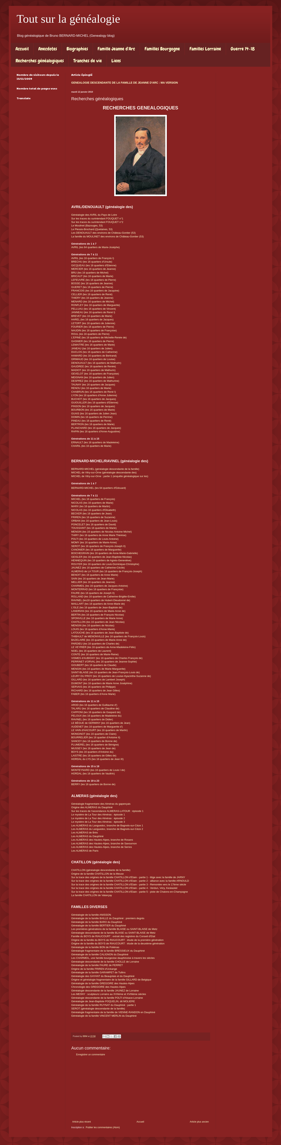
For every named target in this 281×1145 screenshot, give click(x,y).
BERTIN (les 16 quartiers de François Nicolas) (97, 614)
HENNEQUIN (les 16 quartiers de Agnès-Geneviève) (101, 560)
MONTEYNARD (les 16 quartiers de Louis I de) (98, 770)
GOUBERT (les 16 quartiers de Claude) (93, 665)
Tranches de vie (87, 61)
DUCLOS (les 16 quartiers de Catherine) (94, 351)
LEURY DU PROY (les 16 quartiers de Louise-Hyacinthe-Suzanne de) (111, 676)
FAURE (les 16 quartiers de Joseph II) (93, 593)
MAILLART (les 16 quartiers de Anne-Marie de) (98, 603)
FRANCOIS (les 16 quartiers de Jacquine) (95, 290)
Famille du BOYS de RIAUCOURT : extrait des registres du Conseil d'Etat (113, 936)
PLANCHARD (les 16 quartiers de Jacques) (96, 427)
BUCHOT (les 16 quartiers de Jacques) (93, 399)
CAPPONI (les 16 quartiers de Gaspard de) (96, 712)
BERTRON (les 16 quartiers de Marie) (93, 424)
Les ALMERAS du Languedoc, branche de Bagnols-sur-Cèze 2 (107, 829)
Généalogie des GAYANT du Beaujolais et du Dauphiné (103, 976)
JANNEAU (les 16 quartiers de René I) (93, 312)
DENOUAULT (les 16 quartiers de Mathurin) (96, 362)
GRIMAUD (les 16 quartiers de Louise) (93, 359)
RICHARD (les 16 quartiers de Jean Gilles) (95, 690)
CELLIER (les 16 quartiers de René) (91, 294)
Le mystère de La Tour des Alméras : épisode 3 (98, 821)
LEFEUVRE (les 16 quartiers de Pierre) (93, 279)
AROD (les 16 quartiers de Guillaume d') (94, 704)
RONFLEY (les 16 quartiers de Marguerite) (95, 305)
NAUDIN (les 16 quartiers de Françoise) (94, 330)
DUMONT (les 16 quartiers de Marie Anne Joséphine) (101, 683)
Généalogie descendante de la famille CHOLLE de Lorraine (105, 961)
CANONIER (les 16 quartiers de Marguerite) (96, 549)
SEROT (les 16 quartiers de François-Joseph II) (98, 546)
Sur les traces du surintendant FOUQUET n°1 (97, 218)
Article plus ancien (199, 1121)
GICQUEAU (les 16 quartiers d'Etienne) (93, 265)
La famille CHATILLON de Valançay (91, 895)
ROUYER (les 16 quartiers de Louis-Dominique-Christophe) (105, 564)
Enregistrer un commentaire (90, 1054)
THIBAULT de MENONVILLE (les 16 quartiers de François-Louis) (108, 636)
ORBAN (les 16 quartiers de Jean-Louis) (94, 520)
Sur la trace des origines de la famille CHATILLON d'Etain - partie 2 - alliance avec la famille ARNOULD (130, 880)
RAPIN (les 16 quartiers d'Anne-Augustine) (95, 431)
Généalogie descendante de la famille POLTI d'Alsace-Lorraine (107, 997)
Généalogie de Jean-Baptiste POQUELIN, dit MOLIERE (103, 1001)
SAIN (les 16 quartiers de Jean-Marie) (92, 578)
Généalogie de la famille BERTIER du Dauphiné (98, 925)
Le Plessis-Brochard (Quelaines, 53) (92, 229)
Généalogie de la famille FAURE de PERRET (97, 965)
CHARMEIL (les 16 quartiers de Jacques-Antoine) (99, 585)
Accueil (22, 49)
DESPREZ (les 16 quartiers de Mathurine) (95, 380)
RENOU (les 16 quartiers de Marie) (91, 388)
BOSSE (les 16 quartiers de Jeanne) (92, 283)
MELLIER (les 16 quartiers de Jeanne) (93, 582)
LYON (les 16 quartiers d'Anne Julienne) (94, 395)
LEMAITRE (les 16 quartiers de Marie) (93, 344)
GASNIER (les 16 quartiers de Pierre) (92, 341)
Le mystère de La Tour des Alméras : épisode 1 (98, 814)
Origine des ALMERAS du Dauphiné (92, 807)
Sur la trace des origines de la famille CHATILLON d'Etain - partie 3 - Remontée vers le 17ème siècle (129, 884)
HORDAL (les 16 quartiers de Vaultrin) (93, 773)
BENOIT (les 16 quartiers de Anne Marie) (94, 574)
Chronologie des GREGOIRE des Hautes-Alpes (98, 986)
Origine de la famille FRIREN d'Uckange (94, 968)
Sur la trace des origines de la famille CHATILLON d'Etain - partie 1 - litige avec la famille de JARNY (128, 877)
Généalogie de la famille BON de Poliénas (95, 947)
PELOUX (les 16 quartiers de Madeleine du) (96, 715)
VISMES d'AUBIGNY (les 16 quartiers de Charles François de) (107, 658)
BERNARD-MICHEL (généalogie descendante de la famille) (105, 468)
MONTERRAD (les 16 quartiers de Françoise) (97, 589)
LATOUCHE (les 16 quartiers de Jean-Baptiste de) (100, 632)
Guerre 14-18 (243, 49)
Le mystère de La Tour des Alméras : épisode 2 (98, 818)
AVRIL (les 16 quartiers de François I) (92, 258)
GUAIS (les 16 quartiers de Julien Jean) (93, 413)
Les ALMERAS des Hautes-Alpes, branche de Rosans (102, 839)
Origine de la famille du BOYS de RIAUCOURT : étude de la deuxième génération (118, 943)
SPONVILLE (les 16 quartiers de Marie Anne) (97, 618)
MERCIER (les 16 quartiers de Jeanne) (93, 268)
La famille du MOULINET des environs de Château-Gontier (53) (107, 236)
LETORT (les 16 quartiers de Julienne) (93, 323)
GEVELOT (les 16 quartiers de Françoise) (95, 373)
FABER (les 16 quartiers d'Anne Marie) (93, 694)
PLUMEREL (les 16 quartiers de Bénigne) (95, 744)
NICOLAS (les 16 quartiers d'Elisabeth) (93, 510)
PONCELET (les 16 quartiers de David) (93, 524)
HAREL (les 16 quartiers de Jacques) (92, 319)
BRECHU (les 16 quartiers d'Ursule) (91, 261)
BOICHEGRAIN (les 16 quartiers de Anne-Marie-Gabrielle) (104, 553)
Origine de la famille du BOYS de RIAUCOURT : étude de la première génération (117, 940)
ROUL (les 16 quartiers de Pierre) (90, 334)
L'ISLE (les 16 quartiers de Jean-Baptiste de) (97, 607)
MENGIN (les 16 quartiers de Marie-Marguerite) (98, 668)
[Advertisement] (140, 1088)
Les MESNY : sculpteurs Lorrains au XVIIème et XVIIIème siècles (109, 994)
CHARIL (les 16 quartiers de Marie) (91, 445)
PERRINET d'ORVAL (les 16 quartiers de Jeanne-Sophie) (104, 661)
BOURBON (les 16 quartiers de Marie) (93, 409)
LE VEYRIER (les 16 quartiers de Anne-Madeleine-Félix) (103, 647)
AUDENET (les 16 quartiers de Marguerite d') (97, 726)
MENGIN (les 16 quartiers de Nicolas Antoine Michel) (101, 531)
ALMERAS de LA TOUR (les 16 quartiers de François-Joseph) (106, 571)
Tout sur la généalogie (68, 18)
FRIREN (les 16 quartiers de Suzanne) (93, 517)
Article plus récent (81, 1121)
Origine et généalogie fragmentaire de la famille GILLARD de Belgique (111, 979)
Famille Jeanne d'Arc (116, 49)
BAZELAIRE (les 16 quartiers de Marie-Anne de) (99, 639)
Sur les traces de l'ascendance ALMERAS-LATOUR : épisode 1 (107, 811)
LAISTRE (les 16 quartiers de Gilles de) (93, 755)
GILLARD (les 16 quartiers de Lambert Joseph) (98, 679)
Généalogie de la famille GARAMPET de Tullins (98, 972)
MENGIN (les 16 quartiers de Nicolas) (92, 625)
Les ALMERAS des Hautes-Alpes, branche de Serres (101, 847)
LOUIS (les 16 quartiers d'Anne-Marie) (93, 629)
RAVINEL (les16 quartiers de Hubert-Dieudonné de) (100, 600)
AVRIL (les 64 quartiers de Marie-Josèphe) (95, 247)
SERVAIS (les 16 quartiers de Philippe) (93, 686)
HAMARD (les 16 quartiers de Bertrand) (93, 355)
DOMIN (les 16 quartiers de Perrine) (91, 417)
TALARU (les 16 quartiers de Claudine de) (95, 708)
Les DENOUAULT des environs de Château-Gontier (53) (103, 232)
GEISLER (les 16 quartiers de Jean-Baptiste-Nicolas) (101, 556)
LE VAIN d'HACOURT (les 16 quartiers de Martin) (99, 730)
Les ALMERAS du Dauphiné (87, 836)
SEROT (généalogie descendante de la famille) (98, 1008)
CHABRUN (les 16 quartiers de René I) (93, 391)
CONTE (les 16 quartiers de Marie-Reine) (95, 654)
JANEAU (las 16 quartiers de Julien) (91, 348)
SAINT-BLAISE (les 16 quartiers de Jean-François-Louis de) (105, 672)
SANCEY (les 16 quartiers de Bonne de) (94, 741)
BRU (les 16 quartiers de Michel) (89, 272)
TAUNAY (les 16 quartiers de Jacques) (93, 384)
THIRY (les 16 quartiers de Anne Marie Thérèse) (99, 535)
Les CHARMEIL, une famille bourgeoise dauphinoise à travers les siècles (113, 957)
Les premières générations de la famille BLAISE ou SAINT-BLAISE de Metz (114, 929)
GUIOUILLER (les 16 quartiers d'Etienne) (94, 402)
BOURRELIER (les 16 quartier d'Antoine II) (95, 737)
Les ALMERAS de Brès (84, 832)
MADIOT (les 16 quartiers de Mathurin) (93, 370)
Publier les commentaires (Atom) (103, 1127)
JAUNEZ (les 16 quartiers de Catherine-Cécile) (98, 567)
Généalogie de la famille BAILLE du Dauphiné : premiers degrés (107, 918)
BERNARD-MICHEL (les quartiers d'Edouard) (98, 487)
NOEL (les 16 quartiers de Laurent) (91, 650)
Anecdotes (47, 49)
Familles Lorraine (205, 49)
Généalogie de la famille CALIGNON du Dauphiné (99, 954)
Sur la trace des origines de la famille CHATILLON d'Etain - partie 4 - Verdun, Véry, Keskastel (124, 888)
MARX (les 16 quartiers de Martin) (90, 506)
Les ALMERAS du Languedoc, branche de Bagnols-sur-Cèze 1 (107, 825)
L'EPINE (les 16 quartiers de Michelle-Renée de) (99, 337)
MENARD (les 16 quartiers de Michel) (93, 301)
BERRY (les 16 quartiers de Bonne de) (93, 784)
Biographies (77, 49)
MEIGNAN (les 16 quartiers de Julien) (92, 377)
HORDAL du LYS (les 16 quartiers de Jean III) (97, 759)
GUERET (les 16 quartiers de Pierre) (92, 287)
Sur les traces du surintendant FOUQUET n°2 (97, 222)
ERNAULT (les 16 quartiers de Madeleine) (95, 442)
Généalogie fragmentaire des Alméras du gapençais (101, 803)
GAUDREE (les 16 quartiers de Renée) (93, 366)
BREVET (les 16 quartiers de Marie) (91, 316)
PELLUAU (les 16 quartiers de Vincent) (93, 308)
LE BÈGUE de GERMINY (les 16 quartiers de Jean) (100, 722)
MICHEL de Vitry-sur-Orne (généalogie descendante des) (104, 472)
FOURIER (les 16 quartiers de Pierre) (92, 326)
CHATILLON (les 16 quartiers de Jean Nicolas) (97, 621)
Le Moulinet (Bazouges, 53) (87, 225)
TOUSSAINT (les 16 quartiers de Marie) (94, 527)
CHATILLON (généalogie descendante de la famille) (100, 870)
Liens (116, 61)
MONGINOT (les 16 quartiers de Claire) (93, 733)
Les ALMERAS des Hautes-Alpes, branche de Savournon (104, 843)
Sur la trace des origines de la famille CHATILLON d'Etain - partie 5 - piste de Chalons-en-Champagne (129, 891)
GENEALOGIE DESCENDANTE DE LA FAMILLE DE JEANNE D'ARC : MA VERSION (124, 82)
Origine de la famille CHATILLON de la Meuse (97, 873)
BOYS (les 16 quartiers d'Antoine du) (92, 751)
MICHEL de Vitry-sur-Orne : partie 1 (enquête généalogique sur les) (109, 476)
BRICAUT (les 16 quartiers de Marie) (92, 276)
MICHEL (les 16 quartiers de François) (93, 499)
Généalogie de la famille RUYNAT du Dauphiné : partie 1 (103, 1005)
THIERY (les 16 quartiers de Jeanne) (92, 297)
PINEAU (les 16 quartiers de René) (91, 420)
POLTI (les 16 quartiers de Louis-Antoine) (95, 538)
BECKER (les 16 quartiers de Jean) (91, 513)
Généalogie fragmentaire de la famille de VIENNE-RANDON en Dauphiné (113, 1012)
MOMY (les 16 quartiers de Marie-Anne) (94, 542)
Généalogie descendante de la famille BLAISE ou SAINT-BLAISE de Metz (113, 932)
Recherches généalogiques (40, 61)
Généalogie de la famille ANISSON (91, 914)
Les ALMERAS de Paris (84, 850)
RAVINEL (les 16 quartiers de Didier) (92, 719)
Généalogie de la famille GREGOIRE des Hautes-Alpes (102, 983)
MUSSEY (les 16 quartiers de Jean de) (93, 748)
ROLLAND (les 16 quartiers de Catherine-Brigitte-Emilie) (103, 596)
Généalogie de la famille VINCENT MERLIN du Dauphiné (104, 1015)
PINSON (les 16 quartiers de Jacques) (93, 406)
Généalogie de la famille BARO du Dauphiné (97, 922)
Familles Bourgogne (162, 49)
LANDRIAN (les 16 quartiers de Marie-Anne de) (98, 611)
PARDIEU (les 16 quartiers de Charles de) (95, 643)
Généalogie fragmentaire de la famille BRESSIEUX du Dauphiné (108, 950)
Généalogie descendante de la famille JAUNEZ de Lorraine (105, 990)
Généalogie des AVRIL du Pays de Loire (94, 214)
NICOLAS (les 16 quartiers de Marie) (92, 502)
